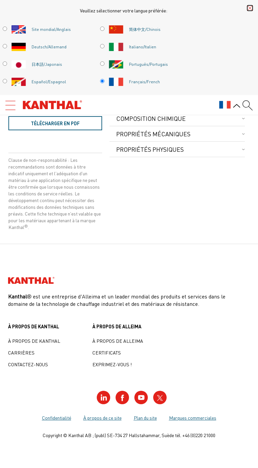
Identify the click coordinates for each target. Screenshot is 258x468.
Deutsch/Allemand (39, 46)
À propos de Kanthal (34, 340)
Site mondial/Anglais (41, 29)
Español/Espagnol (38, 81)
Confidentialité (56, 417)
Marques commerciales (192, 417)
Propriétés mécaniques (153, 134)
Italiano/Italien (132, 46)
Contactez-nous (28, 364)
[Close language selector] (250, 8)
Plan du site (145, 417)
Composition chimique (151, 118)
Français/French (134, 81)
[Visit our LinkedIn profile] (103, 397)
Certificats (106, 352)
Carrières (21, 352)
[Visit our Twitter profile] (160, 397)
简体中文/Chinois (135, 29)
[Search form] (248, 105)
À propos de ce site (102, 417)
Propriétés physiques (150, 149)
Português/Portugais (138, 64)
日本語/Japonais (36, 64)
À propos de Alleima (117, 340)
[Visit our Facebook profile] (122, 397)
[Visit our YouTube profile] (141, 397)
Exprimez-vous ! (112, 364)
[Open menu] (10, 105)
